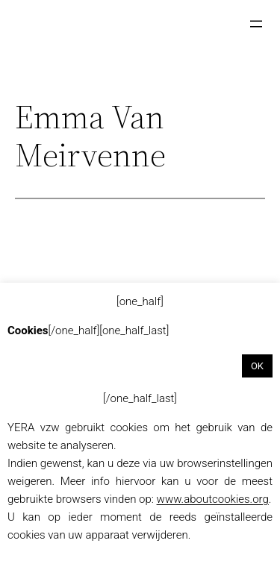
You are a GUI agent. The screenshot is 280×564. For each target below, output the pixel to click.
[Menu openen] (256, 24)
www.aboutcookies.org (213, 499)
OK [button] (257, 366)
